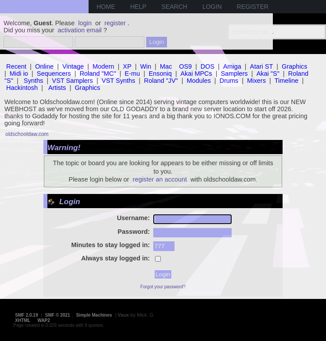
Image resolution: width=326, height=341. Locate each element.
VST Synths (119, 80)
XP (127, 66)
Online (44, 66)
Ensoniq (160, 73)
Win (145, 66)
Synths (33, 80)
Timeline (287, 80)
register (115, 23)
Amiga (232, 66)
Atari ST (261, 66)
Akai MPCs (196, 73)
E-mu (132, 73)
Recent (16, 66)
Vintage (73, 66)
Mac (166, 66)
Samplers (234, 73)
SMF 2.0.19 (26, 315)
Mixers (256, 80)
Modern (103, 66)
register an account (160, 179)
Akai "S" (267, 73)
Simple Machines (94, 315)
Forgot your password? (163, 286)
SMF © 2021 (57, 315)
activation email (79, 30)
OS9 (185, 66)
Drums (229, 80)
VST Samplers (72, 80)
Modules (198, 80)
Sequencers (54, 73)
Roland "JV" (161, 80)
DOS (207, 66)
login (85, 23)
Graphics (294, 66)
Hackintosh (22, 87)
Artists (57, 87)
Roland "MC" (98, 73)
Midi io (19, 73)
